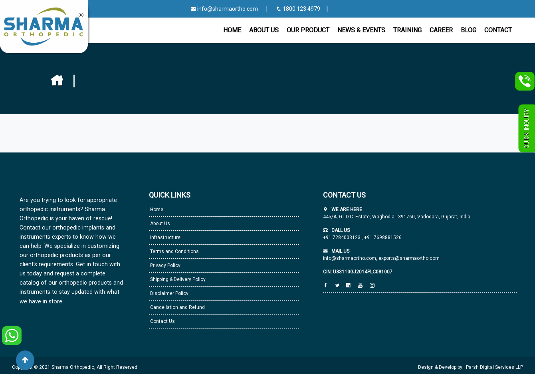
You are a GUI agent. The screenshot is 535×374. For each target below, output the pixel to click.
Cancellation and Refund (177, 307)
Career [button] (441, 30)
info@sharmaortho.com (224, 9)
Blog (468, 30)
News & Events (361, 30)
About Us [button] (264, 30)
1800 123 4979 (298, 9)
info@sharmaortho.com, (350, 258)
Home (232, 30)
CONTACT (498, 30)
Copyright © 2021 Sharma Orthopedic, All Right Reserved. (75, 367)
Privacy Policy (164, 265)
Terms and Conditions (174, 251)
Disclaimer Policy (168, 293)
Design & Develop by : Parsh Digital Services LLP (470, 367)
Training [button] (407, 30)
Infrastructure (164, 237)
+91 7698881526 (382, 237)
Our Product (308, 30)
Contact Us (162, 321)
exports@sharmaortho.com (409, 258)
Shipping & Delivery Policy (177, 279)
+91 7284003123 (342, 237)
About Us (159, 223)
